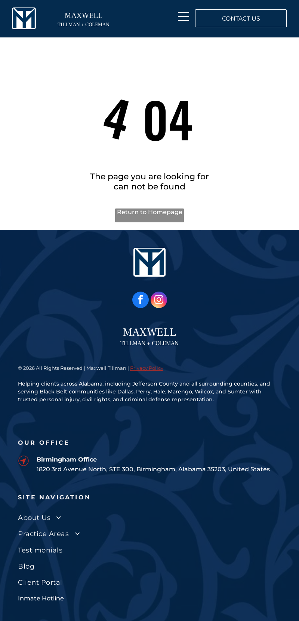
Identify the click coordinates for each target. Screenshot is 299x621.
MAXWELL (83, 15)
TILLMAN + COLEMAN (84, 24)
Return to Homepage (149, 212)
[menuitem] (149, 518)
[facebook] (140, 301)
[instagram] (159, 301)
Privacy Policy (146, 368)
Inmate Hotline (41, 598)
